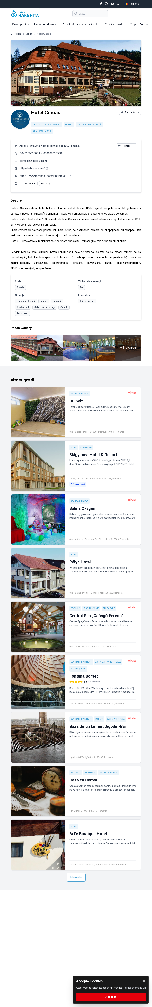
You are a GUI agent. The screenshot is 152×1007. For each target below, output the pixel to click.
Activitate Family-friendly (108, 662)
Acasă (18, 33)
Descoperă (20, 24)
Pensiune (75, 608)
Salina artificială (89, 124)
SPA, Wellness (41, 131)
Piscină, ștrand (91, 608)
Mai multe (76, 877)
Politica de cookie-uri (135, 987)
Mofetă (99, 719)
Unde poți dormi (45, 24)
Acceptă (110, 996)
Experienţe (90, 773)
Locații (29, 33)
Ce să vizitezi (114, 24)
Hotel (69, 124)
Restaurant (86, 447)
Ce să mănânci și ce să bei (80, 24)
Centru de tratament (46, 124)
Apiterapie (76, 773)
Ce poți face (139, 24)
